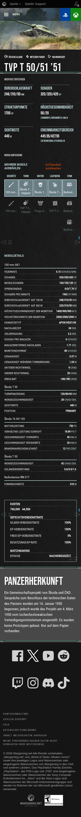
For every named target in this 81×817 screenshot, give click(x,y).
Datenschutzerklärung (19, 729)
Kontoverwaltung (16, 713)
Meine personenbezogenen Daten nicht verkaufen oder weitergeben (30, 742)
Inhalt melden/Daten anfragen (25, 735)
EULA (6, 724)
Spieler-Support (15, 719)
